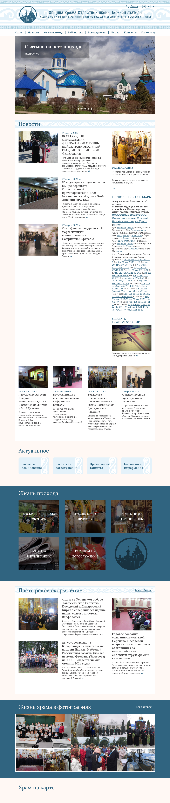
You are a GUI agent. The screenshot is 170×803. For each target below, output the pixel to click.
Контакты (130, 32)
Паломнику (148, 32)
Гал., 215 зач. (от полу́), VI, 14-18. (131, 284)
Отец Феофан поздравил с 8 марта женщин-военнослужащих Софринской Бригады (82, 234)
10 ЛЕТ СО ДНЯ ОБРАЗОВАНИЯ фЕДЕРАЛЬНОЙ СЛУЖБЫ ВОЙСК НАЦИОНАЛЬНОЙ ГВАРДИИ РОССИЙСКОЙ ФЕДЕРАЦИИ (81, 144)
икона (116, 224)
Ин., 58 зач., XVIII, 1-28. (129, 262)
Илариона (121, 227)
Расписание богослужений (66, 466)
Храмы (19, 32)
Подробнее (32, 53)
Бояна (126, 238)
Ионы (119, 235)
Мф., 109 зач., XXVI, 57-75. (130, 263)
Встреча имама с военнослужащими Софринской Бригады (66, 399)
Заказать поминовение (31, 466)
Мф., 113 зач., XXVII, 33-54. (127, 273)
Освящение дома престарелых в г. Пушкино (133, 398)
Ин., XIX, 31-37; (119, 309)
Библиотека (75, 32)
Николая (130, 246)
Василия (134, 248)
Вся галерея (144, 707)
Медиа (115, 32)
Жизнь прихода (53, 32)
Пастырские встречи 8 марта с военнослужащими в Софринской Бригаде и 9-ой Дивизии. (33, 401)
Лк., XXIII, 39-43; (123, 307)
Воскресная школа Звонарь (39, 516)
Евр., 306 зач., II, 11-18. (135, 294)
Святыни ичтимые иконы (131, 516)
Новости (33, 32)
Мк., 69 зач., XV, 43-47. (134, 278)
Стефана (135, 230)
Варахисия (137, 235)
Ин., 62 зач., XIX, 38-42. (123, 280)
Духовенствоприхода (85, 516)
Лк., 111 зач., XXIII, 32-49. (131, 295)
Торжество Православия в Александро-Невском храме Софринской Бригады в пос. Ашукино (102, 403)
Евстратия (123, 241)
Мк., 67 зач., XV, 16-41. (139, 291)
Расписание (122, 167)
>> (89, 171)
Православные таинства (100, 466)
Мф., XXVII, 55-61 (135, 309)
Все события (143, 590)
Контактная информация (133, 466)
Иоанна (119, 251)
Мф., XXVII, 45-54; (140, 307)
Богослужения (97, 32)
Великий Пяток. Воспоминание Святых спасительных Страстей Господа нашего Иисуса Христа (130, 218)
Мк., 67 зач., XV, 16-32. (138, 270)
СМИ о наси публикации (39, 553)
